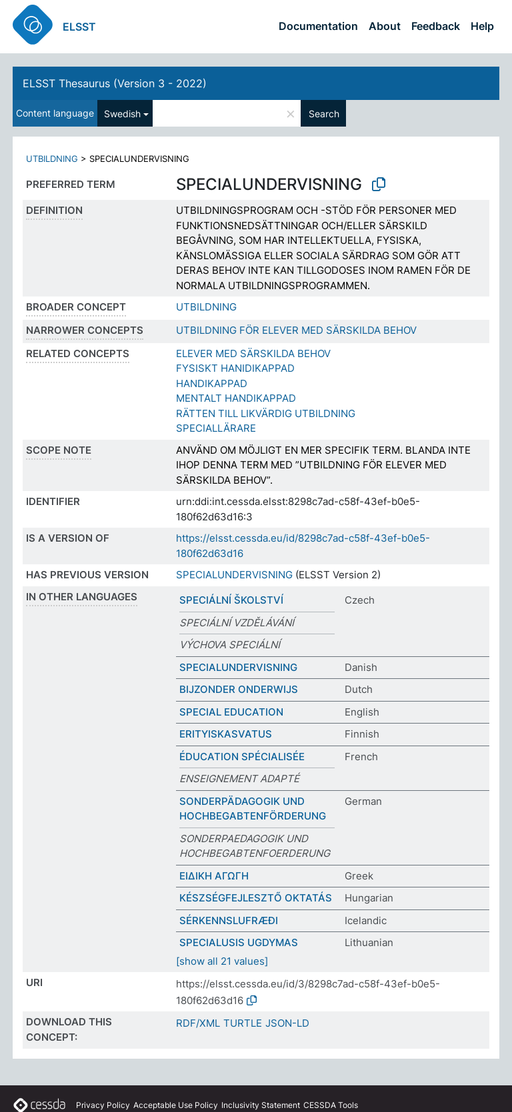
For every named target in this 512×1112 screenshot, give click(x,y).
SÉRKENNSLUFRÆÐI (228, 920)
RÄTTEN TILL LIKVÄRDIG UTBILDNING (265, 413)
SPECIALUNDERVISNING (234, 574)
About (385, 26)
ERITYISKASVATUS (225, 734)
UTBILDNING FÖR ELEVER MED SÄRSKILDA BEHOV (296, 330)
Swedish (122, 113)
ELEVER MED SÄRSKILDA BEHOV (253, 353)
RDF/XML (198, 1023)
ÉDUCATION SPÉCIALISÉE (242, 756)
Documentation (318, 26)
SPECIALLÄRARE (216, 428)
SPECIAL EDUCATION (231, 712)
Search (324, 113)
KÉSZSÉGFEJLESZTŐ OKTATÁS (255, 897)
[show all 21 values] (222, 961)
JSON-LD (287, 1023)
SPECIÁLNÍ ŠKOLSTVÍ (231, 600)
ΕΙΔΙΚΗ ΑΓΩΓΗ (214, 875)
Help (482, 26)
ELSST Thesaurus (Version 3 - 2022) (115, 83)
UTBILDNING (52, 158)
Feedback (435, 26)
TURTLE (242, 1023)
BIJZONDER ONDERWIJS (238, 689)
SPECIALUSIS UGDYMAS (238, 942)
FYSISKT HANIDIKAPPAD (235, 368)
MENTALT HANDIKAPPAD (236, 398)
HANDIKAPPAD (211, 383)
